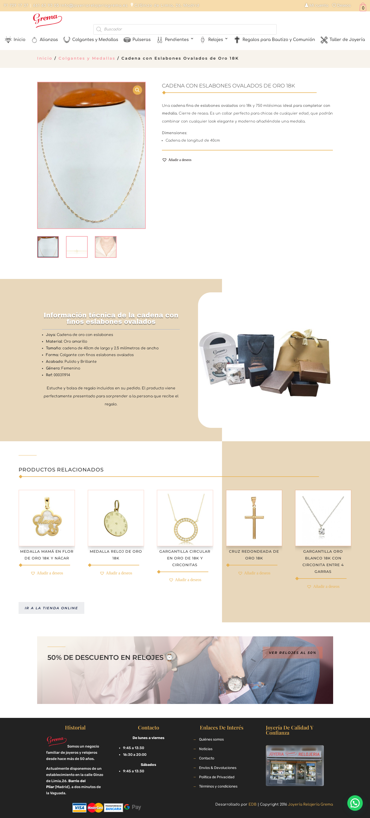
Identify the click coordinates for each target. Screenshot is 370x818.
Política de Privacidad (216, 777)
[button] (176, 160)
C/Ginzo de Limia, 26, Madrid (167, 5)
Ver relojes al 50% (292, 653)
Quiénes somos (211, 739)
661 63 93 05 (45, 5)
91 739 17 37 (16, 5)
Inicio (45, 58)
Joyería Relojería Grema (310, 804)
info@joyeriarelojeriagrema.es (94, 5)
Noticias (205, 749)
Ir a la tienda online (51, 608)
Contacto (206, 758)
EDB (253, 804)
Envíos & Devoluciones (217, 768)
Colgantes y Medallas (87, 58)
